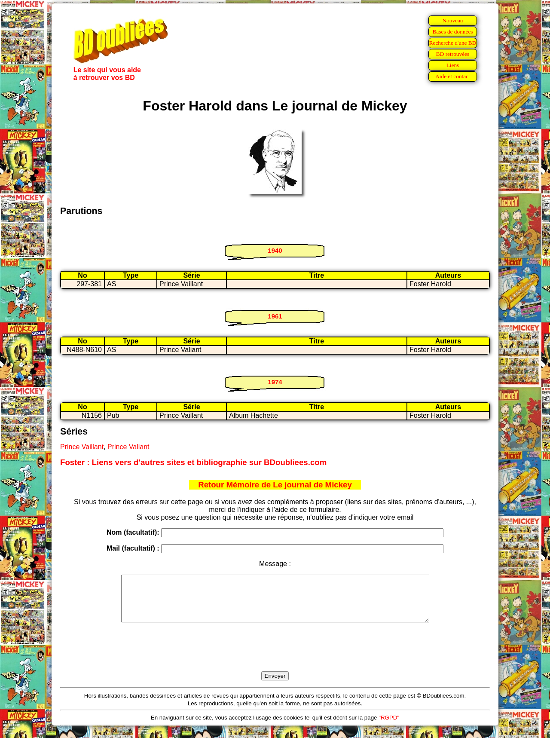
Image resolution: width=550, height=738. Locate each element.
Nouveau (452, 20)
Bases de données (452, 31)
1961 (275, 316)
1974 (275, 382)
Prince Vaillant (82, 446)
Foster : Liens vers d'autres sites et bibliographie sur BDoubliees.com (193, 462)
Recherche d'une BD (453, 43)
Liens (452, 65)
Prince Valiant (128, 446)
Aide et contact (452, 76)
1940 (275, 250)
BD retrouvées (452, 54)
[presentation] (275, 657)
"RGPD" (389, 726)
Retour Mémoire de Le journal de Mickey (275, 484)
